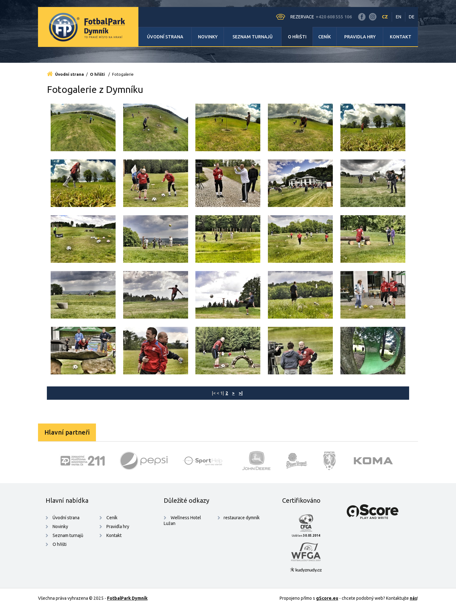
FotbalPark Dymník (127, 598)
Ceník (324, 36)
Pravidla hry (360, 36)
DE (412, 16)
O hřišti (297, 36)
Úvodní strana (165, 36)
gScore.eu (327, 598)
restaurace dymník (242, 517)
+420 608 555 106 (334, 16)
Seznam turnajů (252, 36)
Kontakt (400, 36)
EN (398, 16)
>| (241, 393)
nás (413, 598)
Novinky (208, 36)
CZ (385, 16)
